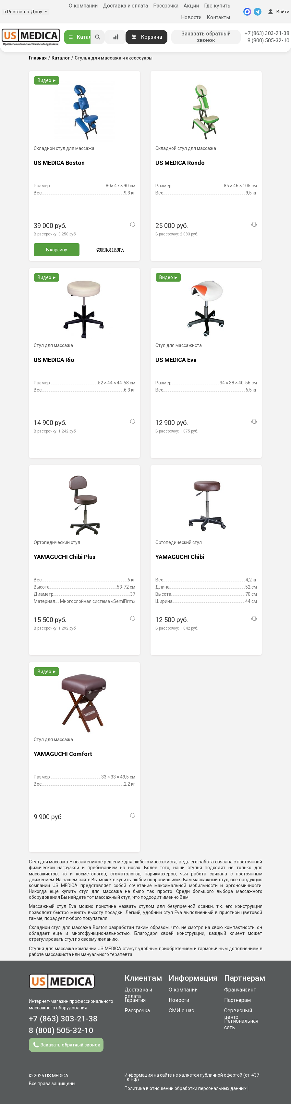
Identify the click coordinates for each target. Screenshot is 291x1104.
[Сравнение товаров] (116, 37)
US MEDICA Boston (59, 162)
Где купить (217, 6)
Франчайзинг (240, 990)
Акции (191, 6)
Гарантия (135, 1000)
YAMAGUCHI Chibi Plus (64, 556)
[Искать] (98, 37)
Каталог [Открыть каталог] (82, 37)
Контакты (218, 17)
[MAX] (247, 12)
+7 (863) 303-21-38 (267, 33)
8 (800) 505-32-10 (268, 40)
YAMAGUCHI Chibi (179, 556)
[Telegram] (257, 12)
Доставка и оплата (125, 6)
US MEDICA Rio (54, 359)
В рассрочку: (55, 234)
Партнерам (237, 1000)
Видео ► (47, 80)
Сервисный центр (238, 1013)
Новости (191, 17)
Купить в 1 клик (110, 249)
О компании (83, 6)
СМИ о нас (181, 1010)
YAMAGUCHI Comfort (63, 754)
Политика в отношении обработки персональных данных (186, 1088)
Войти (278, 12)
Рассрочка (165, 6)
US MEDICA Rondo (180, 162)
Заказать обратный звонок (206, 37)
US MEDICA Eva (176, 359)
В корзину (56, 249)
